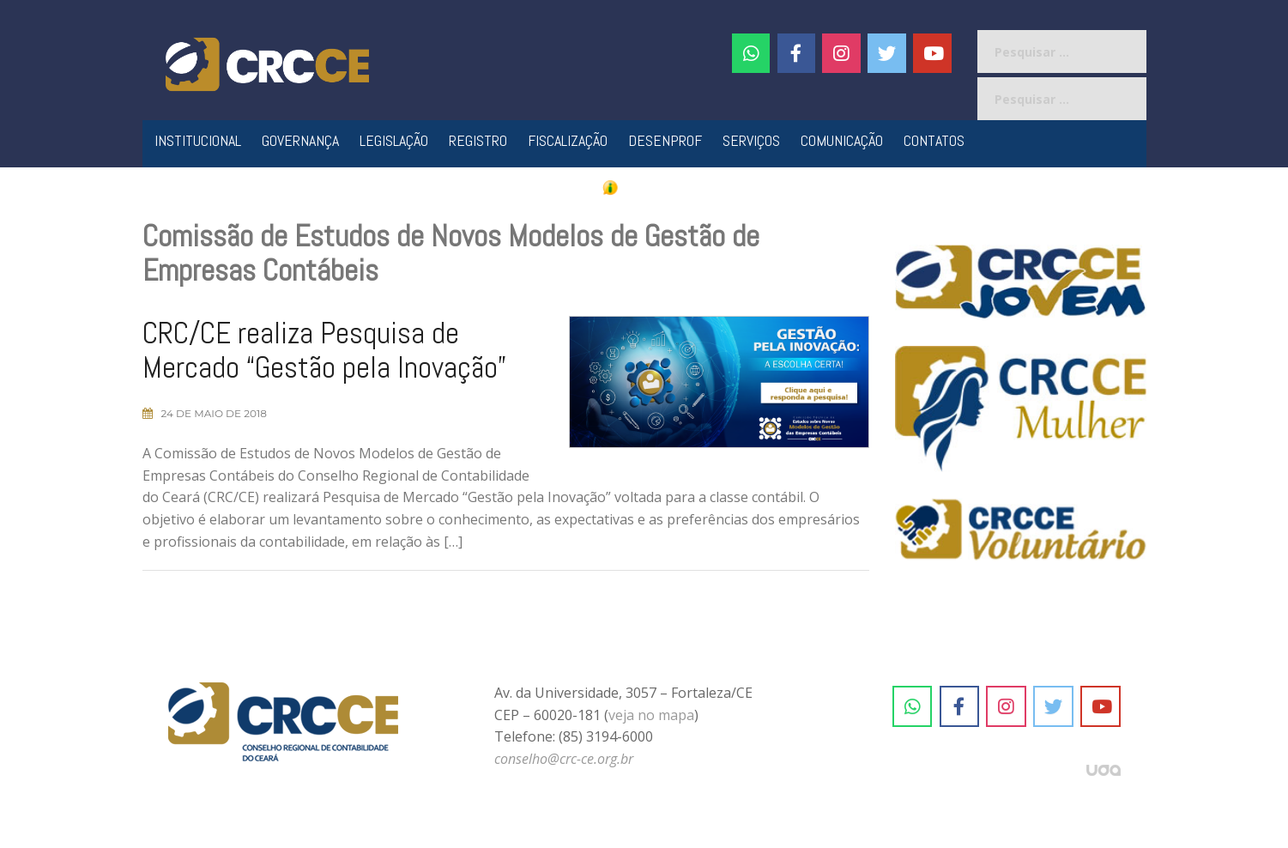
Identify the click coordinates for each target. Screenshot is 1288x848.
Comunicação (842, 140)
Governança (300, 140)
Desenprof (665, 140)
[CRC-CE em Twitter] (887, 53)
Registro (478, 140)
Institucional (197, 140)
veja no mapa (651, 715)
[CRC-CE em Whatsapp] (751, 53)
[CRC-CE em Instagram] (1006, 706)
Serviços (751, 140)
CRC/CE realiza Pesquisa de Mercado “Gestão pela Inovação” (324, 350)
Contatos (934, 140)
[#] (841, 53)
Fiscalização (568, 140)
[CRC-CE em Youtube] (932, 53)
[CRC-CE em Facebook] (796, 53)
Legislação (394, 140)
